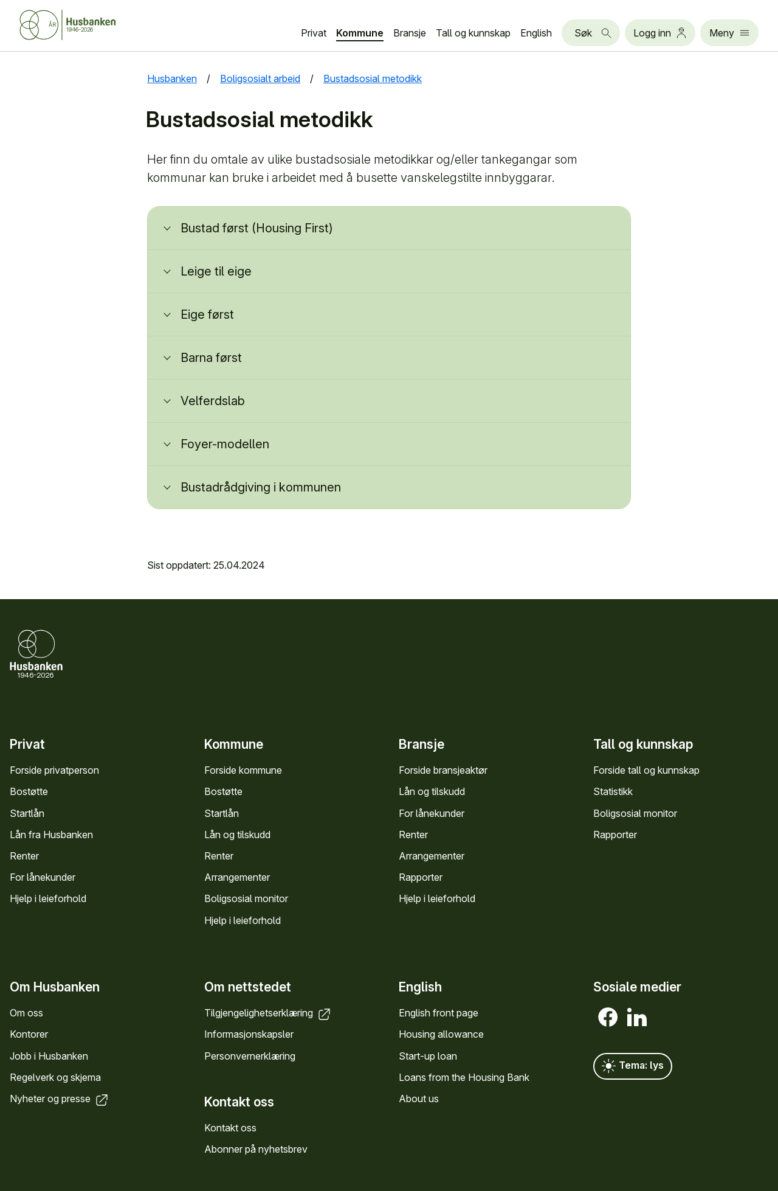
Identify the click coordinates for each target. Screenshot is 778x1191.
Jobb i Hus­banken (49, 1056)
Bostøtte (29, 791)
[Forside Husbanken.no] (82, 25)
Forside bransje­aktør (443, 770)
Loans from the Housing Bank (464, 1077)
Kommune (360, 33)
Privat (313, 33)
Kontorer (29, 1035)
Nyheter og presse (60, 1098)
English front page (438, 1013)
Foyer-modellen (225, 444)
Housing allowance (441, 1035)
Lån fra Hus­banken (51, 834)
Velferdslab (213, 401)
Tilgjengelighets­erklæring (268, 1013)
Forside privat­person (54, 770)
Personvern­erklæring (249, 1056)
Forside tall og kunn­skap (646, 770)
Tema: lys (633, 1067)
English (536, 33)
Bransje (409, 33)
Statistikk (613, 791)
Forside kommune (243, 770)
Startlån (27, 813)
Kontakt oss (230, 1128)
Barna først (211, 357)
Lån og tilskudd (237, 834)
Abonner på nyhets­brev (256, 1150)
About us (419, 1098)
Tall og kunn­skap (473, 33)
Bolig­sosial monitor (246, 898)
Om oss (26, 1013)
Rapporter (420, 877)
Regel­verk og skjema (55, 1077)
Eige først (207, 314)
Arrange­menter (237, 877)
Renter (24, 856)
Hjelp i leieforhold (48, 898)
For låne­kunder (42, 877)
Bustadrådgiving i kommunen (261, 487)
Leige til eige (216, 271)
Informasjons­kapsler (249, 1035)
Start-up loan (428, 1056)
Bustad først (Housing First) (257, 228)
